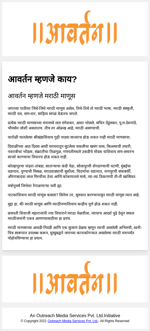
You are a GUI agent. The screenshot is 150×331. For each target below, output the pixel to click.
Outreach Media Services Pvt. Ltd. (73, 321)
